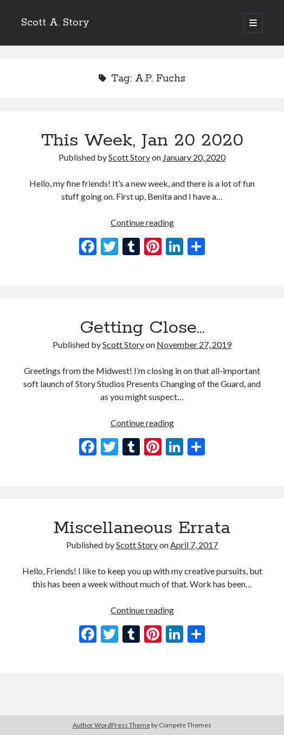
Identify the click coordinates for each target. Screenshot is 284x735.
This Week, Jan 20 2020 (142, 140)
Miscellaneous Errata (142, 528)
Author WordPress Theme (111, 725)
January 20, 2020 (194, 157)
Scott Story (129, 157)
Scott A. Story (55, 22)
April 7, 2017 (194, 545)
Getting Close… (142, 327)
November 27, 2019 (194, 344)
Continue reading (142, 222)
